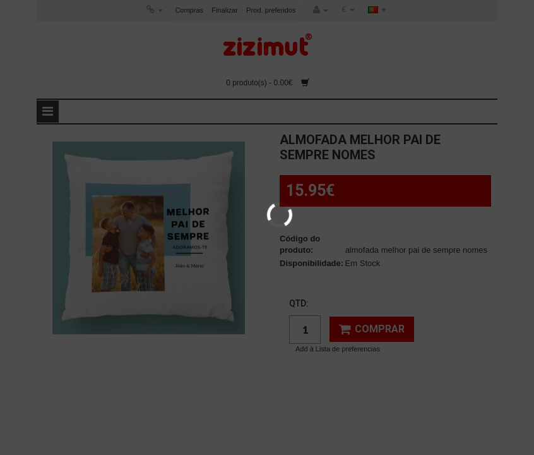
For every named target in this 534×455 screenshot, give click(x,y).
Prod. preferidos (270, 10)
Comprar (372, 329)
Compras (189, 10)
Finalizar (224, 10)
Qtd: (299, 303)
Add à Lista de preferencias (337, 349)
